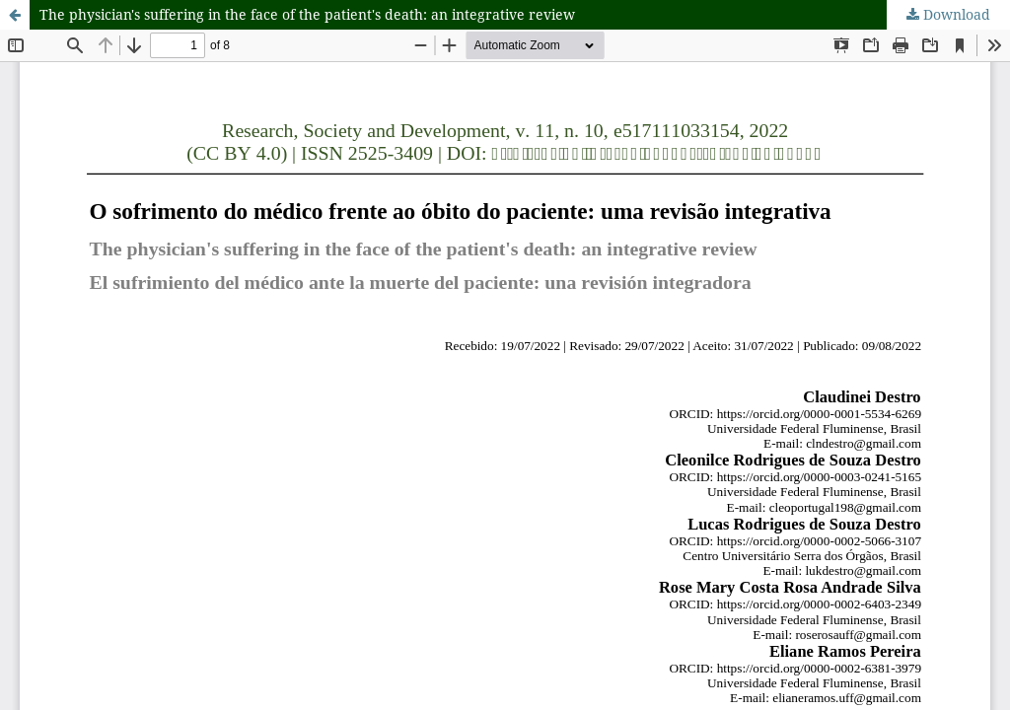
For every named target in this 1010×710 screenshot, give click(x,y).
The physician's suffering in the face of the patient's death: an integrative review (307, 14)
